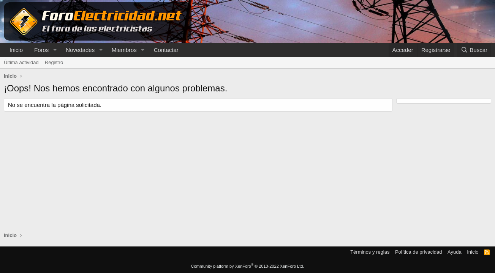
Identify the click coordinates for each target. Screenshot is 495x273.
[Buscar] (474, 50)
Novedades (80, 50)
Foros (41, 50)
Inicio (16, 50)
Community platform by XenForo (247, 266)
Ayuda (455, 252)
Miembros (124, 50)
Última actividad (21, 62)
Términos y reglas (369, 252)
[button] (54, 50)
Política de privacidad (418, 252)
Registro (54, 62)
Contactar (166, 50)
